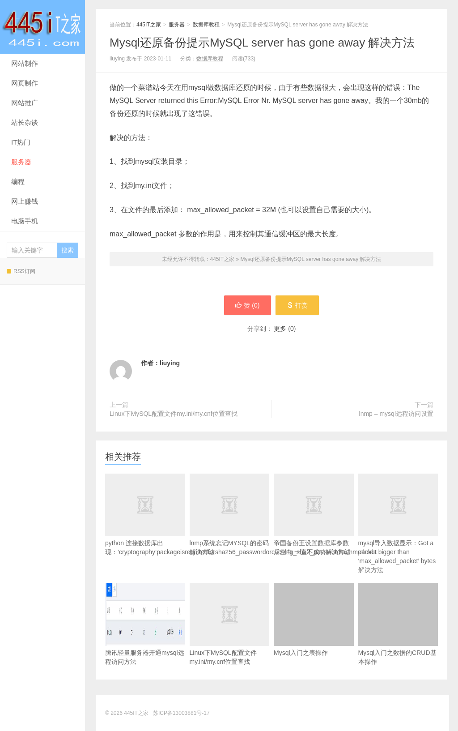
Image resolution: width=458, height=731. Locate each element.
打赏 (297, 305)
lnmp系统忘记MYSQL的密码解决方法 (230, 529)
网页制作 (24, 83)
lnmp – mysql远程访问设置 (396, 413)
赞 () (247, 305)
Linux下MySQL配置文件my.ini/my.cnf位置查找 (173, 413)
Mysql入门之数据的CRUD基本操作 (398, 624)
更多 (280, 328)
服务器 (21, 162)
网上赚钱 (24, 201)
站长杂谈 (24, 122)
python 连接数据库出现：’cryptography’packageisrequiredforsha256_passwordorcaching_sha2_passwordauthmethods (145, 529)
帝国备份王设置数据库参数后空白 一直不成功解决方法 (314, 529)
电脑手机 (24, 221)
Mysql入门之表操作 (314, 619)
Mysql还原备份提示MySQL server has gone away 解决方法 (262, 42)
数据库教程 (206, 24)
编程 (18, 181)
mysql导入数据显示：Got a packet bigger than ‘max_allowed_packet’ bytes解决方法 (398, 537)
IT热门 (20, 142)
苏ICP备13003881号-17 (181, 713)
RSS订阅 (21, 271)
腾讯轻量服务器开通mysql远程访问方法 (145, 624)
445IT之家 (42, 27)
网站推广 (24, 103)
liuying (170, 363)
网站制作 (24, 63)
